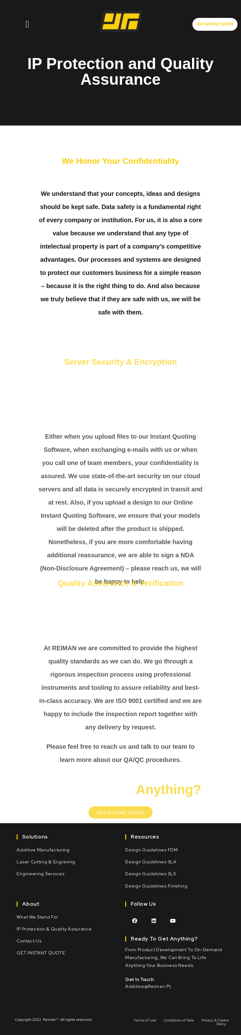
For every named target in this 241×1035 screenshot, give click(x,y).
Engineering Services (40, 874)
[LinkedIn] (154, 920)
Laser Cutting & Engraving (46, 862)
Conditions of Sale (179, 1020)
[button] (215, 24)
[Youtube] (173, 920)
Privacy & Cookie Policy (215, 1022)
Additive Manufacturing (43, 850)
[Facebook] (134, 920)
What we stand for (37, 917)
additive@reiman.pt (148, 986)
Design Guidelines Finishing (156, 886)
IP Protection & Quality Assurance (54, 929)
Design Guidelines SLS (150, 874)
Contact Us (29, 941)
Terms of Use (145, 1020)
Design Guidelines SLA (151, 862)
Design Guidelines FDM (151, 850)
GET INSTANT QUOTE (41, 953)
